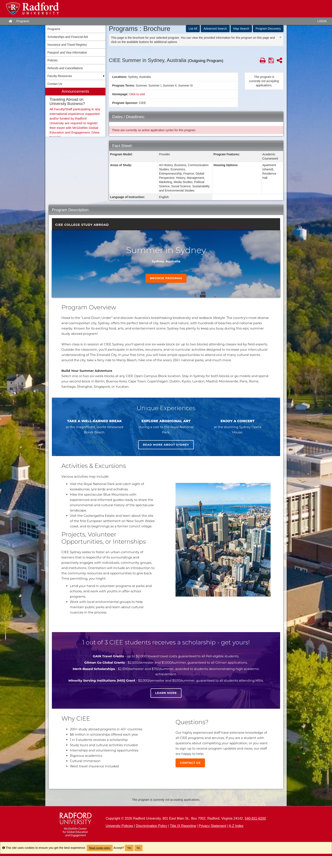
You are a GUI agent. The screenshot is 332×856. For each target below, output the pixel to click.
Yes (129, 847)
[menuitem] (75, 112)
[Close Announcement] (280, 37)
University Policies (119, 826)
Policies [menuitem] (52, 60)
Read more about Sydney (166, 444)
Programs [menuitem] (53, 29)
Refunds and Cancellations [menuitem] (65, 68)
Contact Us (190, 762)
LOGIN (321, 21)
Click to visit (137, 94)
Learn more (166, 693)
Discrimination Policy (151, 826)
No (138, 847)
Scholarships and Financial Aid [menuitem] (67, 37)
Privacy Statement (212, 826)
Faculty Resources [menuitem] (59, 76)
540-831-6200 (255, 818)
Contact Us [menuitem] (54, 83)
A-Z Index (236, 826)
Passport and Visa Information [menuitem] (67, 52)
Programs (22, 21)
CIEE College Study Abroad (82, 225)
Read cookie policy (100, 847)
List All (193, 28)
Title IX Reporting (183, 826)
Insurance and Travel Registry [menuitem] (67, 44)
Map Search (241, 28)
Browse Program (166, 278)
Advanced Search (215, 28)
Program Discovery (268, 28)
